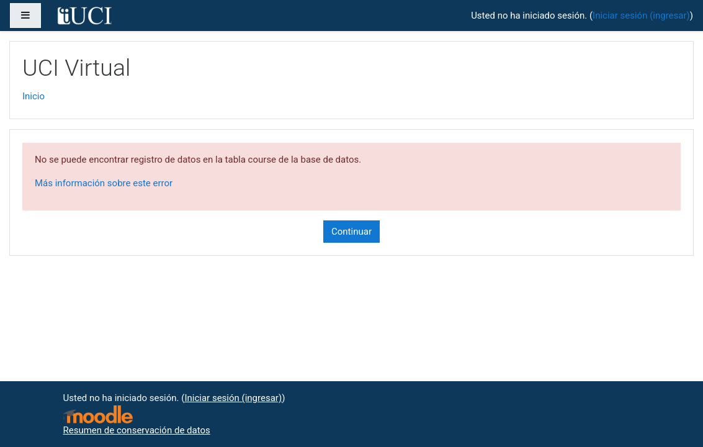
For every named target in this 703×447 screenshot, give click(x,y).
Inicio (33, 96)
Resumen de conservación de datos (136, 430)
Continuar (351, 231)
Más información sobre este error (103, 183)
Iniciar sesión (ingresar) (641, 15)
